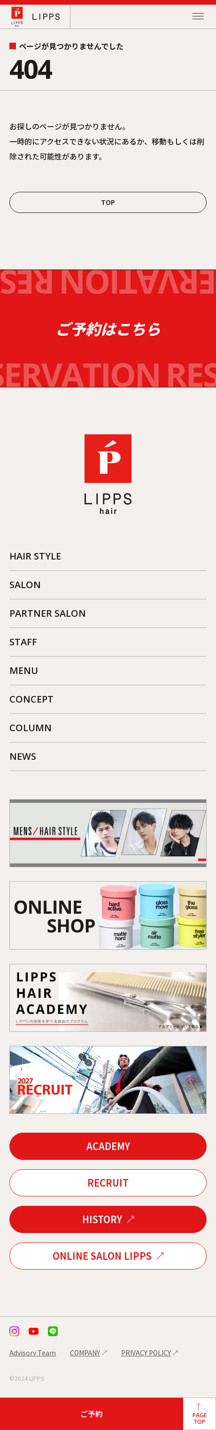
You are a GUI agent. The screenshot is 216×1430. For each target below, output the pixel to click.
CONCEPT (31, 699)
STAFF (23, 642)
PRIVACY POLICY (146, 1352)
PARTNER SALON (47, 613)
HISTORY (102, 1219)
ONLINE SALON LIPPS (102, 1256)
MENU (23, 670)
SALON (25, 584)
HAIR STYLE (35, 556)
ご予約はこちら (108, 329)
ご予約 (91, 1413)
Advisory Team (32, 1352)
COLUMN (30, 727)
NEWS (22, 756)
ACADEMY (108, 1146)
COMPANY (85, 1352)
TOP (108, 202)
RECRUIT (108, 1182)
